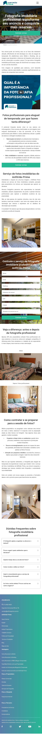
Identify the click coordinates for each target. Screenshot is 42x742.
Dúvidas (4, 682)
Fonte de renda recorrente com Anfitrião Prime (14, 670)
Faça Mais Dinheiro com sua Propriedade (12, 664)
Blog (3, 642)
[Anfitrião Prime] (10, 3)
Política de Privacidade (8, 636)
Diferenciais (5, 626)
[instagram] (11, 726)
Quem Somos (5, 619)
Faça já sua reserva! (7, 696)
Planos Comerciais (7, 678)
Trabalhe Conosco (6, 632)
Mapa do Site (5, 646)
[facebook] (2, 726)
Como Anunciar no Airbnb (8, 654)
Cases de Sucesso (6, 685)
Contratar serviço (21, 33)
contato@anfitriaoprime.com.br (10, 611)
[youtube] (29, 726)
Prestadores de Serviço (8, 707)
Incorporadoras (6, 714)
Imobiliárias (5, 711)
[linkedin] (39, 726)
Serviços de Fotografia (8, 688)
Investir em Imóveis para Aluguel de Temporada (14, 667)
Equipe (3, 622)
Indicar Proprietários (7, 629)
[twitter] (20, 726)
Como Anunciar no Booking (9, 657)
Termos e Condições (7, 639)
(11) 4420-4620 (7, 604)
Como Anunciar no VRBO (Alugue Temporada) (14, 660)
